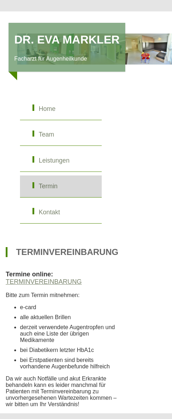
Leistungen (54, 160)
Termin (48, 186)
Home (47, 108)
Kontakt (49, 212)
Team (46, 134)
